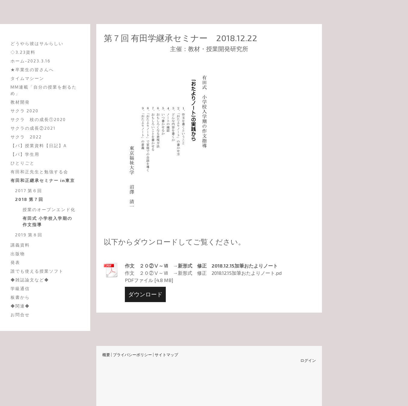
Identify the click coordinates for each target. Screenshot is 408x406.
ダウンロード (145, 294)
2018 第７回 (29, 199)
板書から (20, 297)
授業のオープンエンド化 (49, 209)
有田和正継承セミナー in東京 (43, 180)
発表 (15, 262)
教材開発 (20, 102)
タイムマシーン (27, 78)
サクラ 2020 (25, 110)
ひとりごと (23, 162)
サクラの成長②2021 (33, 128)
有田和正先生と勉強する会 (39, 171)
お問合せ (20, 314)
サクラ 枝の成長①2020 (38, 119)
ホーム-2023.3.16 (31, 60)
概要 (106, 354)
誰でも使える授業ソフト (37, 271)
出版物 (18, 253)
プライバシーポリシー (132, 354)
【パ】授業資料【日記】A (39, 145)
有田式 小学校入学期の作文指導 (47, 221)
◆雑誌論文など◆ (30, 279)
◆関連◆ (20, 305)
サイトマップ (166, 354)
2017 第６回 (28, 190)
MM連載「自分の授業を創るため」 (44, 90)
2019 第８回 (28, 234)
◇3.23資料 (23, 52)
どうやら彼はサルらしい (37, 43)
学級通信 (20, 288)
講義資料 (20, 244)
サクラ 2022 (26, 136)
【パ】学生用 (25, 154)
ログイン (308, 360)
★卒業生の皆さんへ (32, 69)
